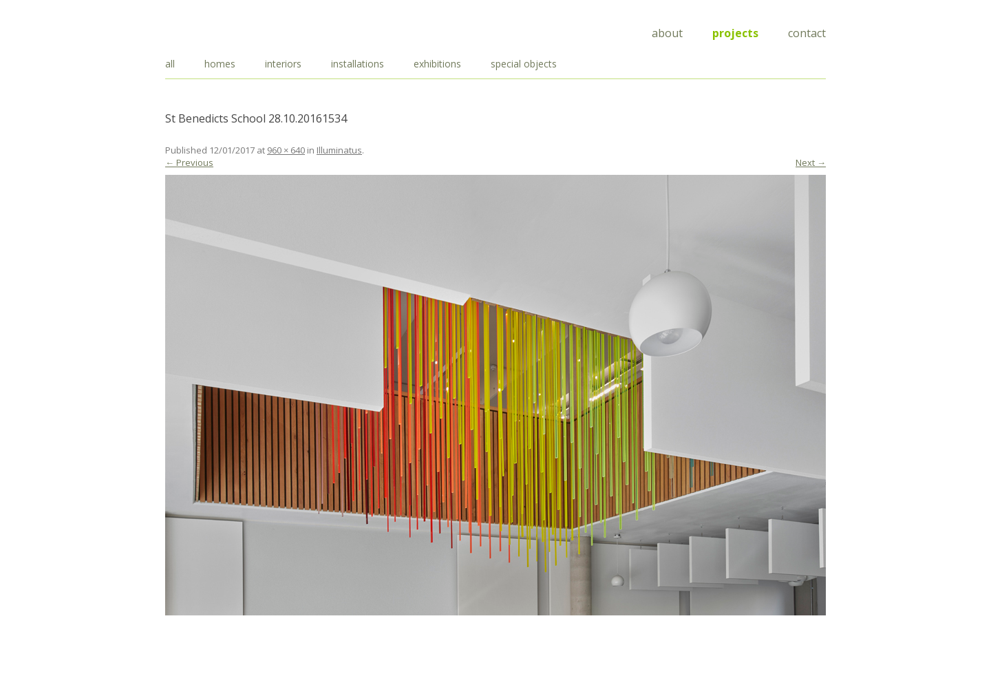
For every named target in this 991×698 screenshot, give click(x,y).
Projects (735, 33)
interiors (283, 63)
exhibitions (437, 63)
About (667, 33)
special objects (524, 63)
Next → (811, 162)
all (170, 63)
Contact (807, 33)
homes (219, 63)
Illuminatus (339, 150)
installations (357, 63)
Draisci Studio (234, 30)
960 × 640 (286, 150)
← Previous (189, 162)
